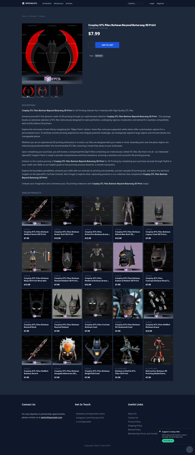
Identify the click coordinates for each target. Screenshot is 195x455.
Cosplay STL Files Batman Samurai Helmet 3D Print (127, 279)
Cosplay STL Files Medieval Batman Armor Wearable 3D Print (96, 279)
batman (99, 55)
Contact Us (133, 417)
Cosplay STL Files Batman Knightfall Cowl (97, 372)
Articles (69, 3)
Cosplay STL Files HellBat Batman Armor (158, 326)
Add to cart (107, 45)
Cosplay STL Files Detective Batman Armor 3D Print (97, 233)
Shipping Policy (135, 425)
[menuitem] (28, 91)
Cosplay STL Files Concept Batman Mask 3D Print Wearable (158, 279)
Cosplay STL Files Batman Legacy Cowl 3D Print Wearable (158, 233)
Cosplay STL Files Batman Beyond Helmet (66, 326)
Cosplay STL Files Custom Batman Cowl (97, 326)
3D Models (46, 3)
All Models (32, 16)
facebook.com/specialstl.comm (90, 413)
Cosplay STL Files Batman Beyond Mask (36, 326)
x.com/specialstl (83, 421)
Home (24, 16)
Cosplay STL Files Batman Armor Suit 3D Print (66, 233)
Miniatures (58, 3)
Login (151, 3)
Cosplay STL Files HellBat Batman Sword (36, 372)
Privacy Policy (134, 421)
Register (160, 3)
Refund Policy (134, 429)
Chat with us (168, 441)
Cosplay (41, 16)
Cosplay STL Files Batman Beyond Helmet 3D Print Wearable (66, 279)
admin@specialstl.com (51, 417)
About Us (132, 413)
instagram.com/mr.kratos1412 (90, 417)
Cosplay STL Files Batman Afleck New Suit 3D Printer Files (127, 233)
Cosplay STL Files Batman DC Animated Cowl (127, 326)
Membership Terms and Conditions (144, 433)
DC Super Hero (121, 369)
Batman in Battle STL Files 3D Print (125, 372)
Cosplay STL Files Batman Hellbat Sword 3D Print (36, 233)
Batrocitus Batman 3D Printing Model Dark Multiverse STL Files (156, 372)
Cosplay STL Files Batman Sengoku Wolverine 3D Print (66, 372)
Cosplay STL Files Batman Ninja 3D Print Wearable (36, 279)
